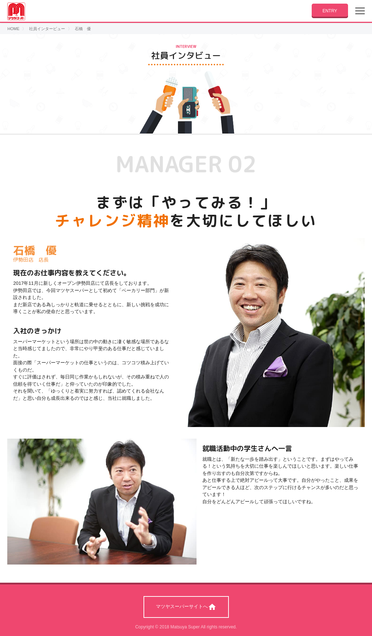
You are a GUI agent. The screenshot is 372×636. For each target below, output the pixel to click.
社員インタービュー (47, 28)
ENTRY (330, 10)
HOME (13, 28)
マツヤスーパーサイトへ (186, 607)
